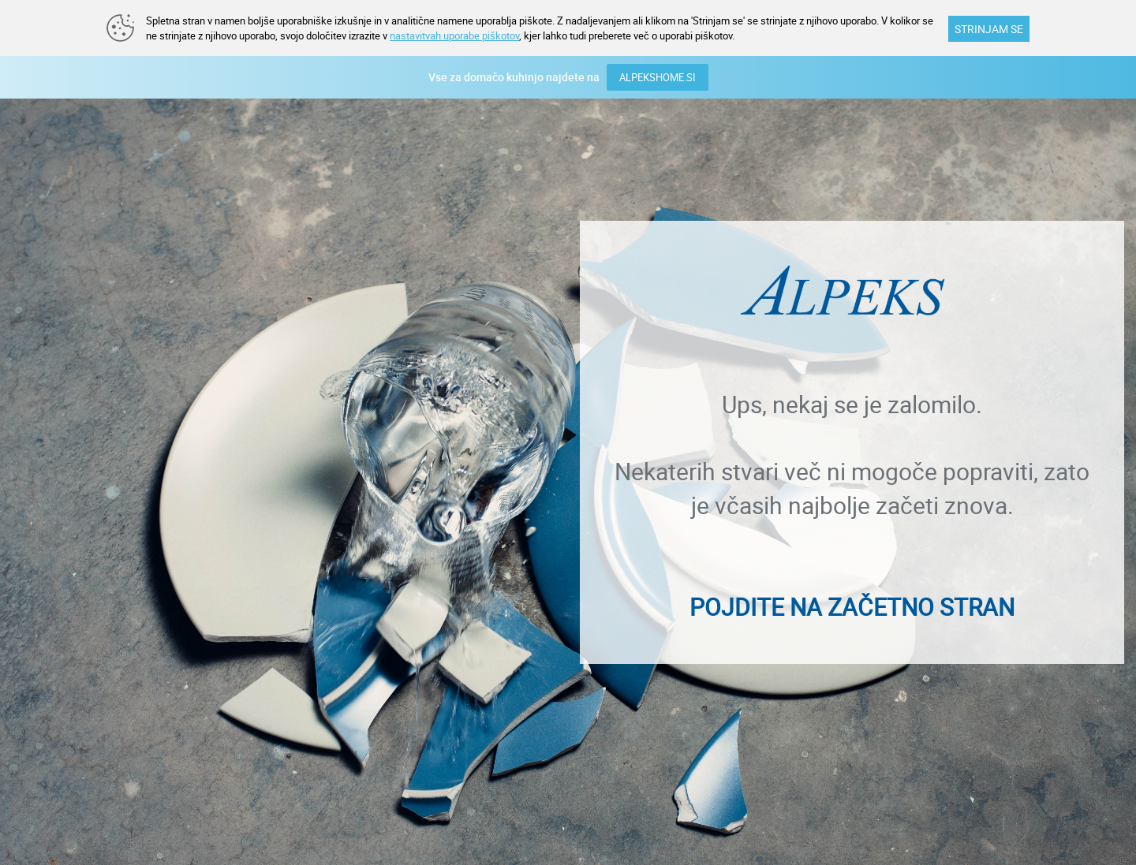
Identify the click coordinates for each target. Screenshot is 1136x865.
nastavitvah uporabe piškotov (454, 35)
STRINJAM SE (989, 28)
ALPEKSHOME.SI (657, 77)
